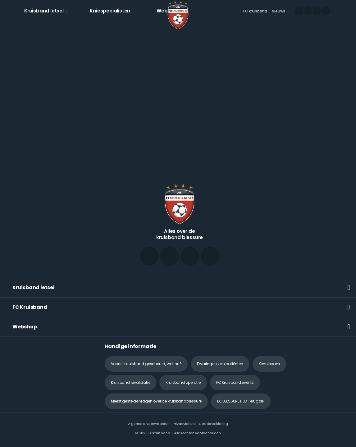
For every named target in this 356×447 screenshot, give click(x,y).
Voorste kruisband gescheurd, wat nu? (146, 363)
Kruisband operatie (183, 382)
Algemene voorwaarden (149, 423)
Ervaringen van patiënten (220, 363)
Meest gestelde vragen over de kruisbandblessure (156, 401)
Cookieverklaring (213, 423)
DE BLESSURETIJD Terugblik (240, 401)
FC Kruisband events (235, 382)
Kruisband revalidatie (130, 382)
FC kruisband (255, 11)
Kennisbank (269, 363)
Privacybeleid (184, 423)
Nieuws (278, 11)
